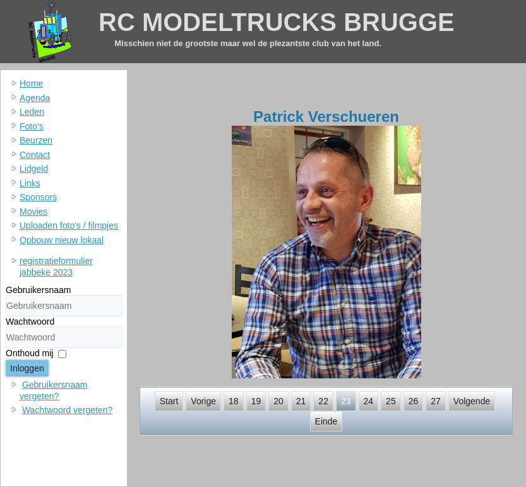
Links (30, 183)
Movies (33, 212)
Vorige (203, 401)
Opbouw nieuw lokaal (62, 240)
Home (31, 83)
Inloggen (27, 368)
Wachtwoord (30, 321)
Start (169, 401)
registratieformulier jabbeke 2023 (56, 266)
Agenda (35, 98)
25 (391, 401)
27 (436, 401)
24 (369, 401)
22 (323, 401)
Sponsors (38, 197)
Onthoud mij (29, 353)
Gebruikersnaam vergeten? (53, 390)
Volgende (471, 401)
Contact (35, 155)
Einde (326, 421)
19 (256, 401)
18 (234, 401)
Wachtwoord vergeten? (67, 410)
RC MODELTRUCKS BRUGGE (277, 22)
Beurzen (36, 140)
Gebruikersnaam (38, 290)
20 (278, 401)
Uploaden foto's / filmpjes (69, 225)
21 (301, 401)
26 (414, 401)
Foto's (32, 126)
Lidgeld (34, 169)
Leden (32, 112)
